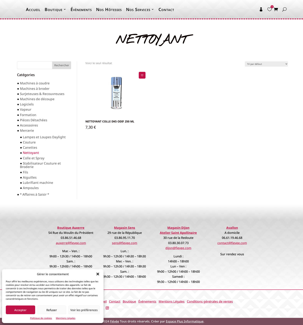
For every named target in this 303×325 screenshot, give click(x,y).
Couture (29, 142)
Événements (147, 301)
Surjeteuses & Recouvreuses (42, 94)
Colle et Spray (33, 158)
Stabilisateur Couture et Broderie (40, 165)
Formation (28, 115)
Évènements (81, 9)
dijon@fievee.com (178, 248)
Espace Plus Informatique (184, 321)
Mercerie (27, 130)
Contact (166, 9)
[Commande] (266, 64)
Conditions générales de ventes (210, 301)
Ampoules (31, 188)
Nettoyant (31, 152)
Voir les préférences (84, 310)
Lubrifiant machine (38, 182)
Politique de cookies (41, 318)
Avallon (232, 228)
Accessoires (29, 125)
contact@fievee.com (232, 243)
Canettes (30, 147)
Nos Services (138, 9)
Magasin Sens (124, 228)
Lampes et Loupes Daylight (44, 137)
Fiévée (114, 321)
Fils (25, 172)
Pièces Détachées (33, 120)
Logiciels (27, 104)
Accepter (20, 310)
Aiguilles (30, 177)
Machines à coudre (35, 83)
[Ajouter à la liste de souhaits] (142, 75)
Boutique (53, 9)
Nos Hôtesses (109, 9)
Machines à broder (34, 88)
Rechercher (61, 65)
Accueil (33, 9)
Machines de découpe (37, 99)
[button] (98, 274)
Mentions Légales (65, 318)
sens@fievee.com (124, 243)
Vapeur (25, 109)
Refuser (51, 310)
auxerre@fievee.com (71, 243)
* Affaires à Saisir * (34, 194)
